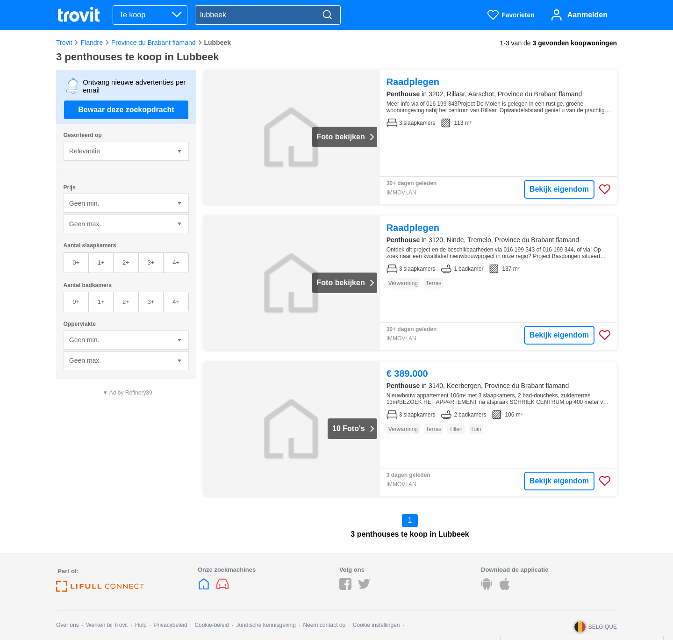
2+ (125, 262)
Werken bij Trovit (107, 625)
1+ (101, 262)
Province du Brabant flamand (153, 42)
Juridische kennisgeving (265, 625)
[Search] (327, 15)
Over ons (67, 625)
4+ (175, 262)
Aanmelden (587, 15)
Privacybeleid (170, 625)
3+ (150, 262)
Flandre (91, 42)
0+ (75, 262)
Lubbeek (217, 42)
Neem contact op (324, 625)
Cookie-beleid (211, 625)
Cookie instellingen (376, 625)
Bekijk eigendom (559, 189)
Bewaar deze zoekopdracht (126, 110)
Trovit (64, 42)
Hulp (141, 625)
